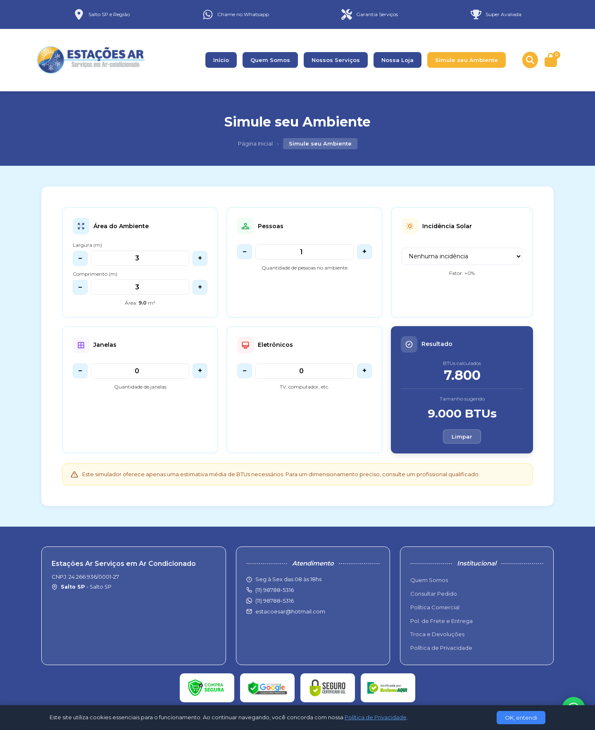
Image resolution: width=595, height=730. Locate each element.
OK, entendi (521, 717)
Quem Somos (270, 60)
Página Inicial (255, 143)
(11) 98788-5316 (274, 600)
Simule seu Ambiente (466, 60)
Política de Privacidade (441, 647)
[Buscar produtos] (530, 60)
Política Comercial (434, 607)
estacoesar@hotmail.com (290, 611)
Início (221, 60)
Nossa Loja (397, 60)
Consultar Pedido (433, 593)
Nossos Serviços (336, 60)
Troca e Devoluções (437, 634)
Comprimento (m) (95, 274)
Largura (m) (87, 245)
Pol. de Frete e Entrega (441, 621)
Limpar (462, 436)
